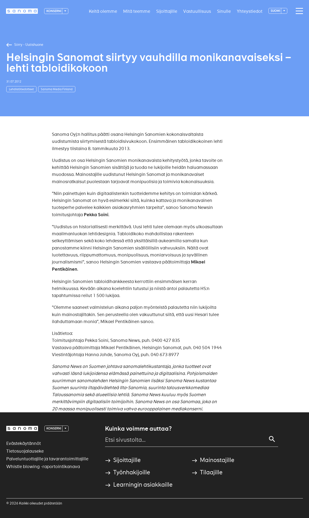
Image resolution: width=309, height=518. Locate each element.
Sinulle (224, 11)
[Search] (272, 439)
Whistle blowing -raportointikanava (43, 466)
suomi (276, 11)
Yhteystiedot (249, 11)
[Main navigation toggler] (298, 11)
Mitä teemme (136, 11)
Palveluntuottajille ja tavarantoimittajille (47, 459)
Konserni (54, 11)
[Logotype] (22, 11)
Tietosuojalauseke (25, 451)
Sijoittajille (166, 11)
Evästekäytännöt (23, 443)
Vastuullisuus (197, 11)
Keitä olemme (103, 11)
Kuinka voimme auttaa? (138, 429)
